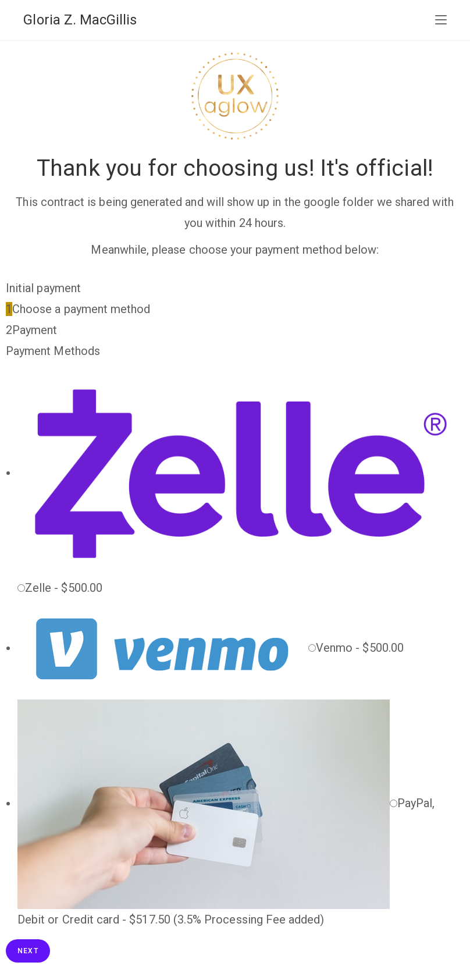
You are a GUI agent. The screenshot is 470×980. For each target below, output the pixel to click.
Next (27, 951)
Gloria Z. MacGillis (80, 20)
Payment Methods (53, 351)
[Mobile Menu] (441, 20)
